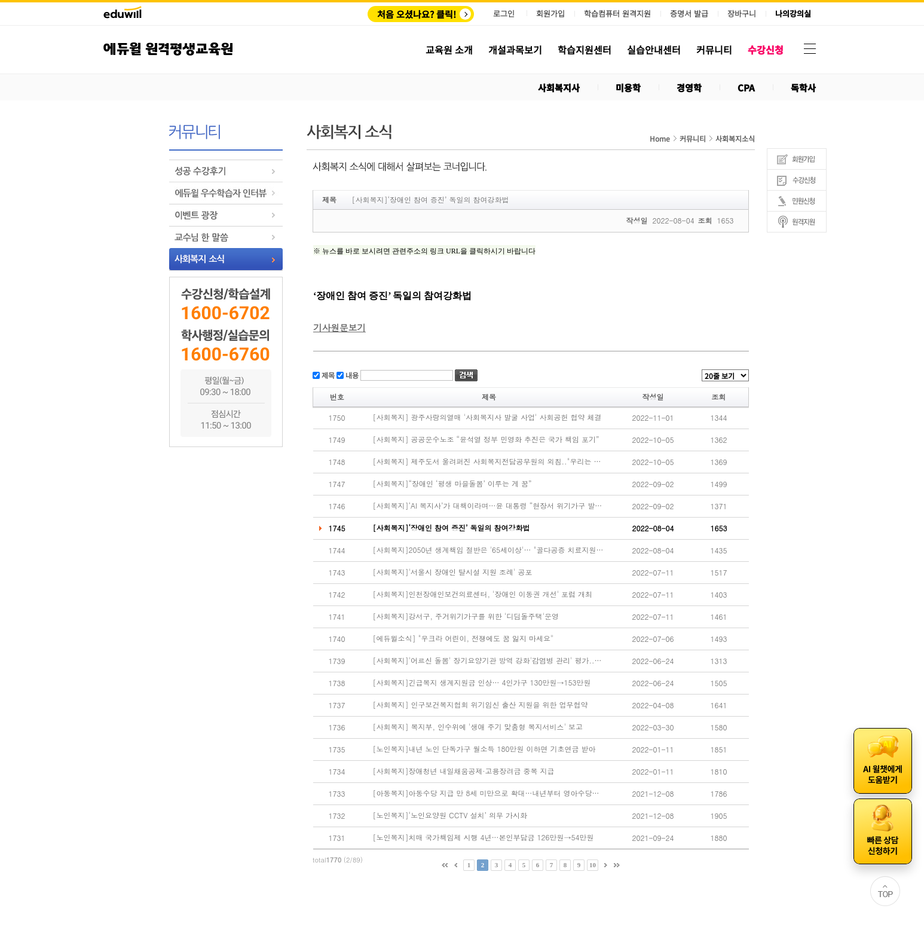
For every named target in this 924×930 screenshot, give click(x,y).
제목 (327, 374)
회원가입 (550, 13)
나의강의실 (793, 13)
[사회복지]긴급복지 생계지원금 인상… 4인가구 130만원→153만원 (482, 682)
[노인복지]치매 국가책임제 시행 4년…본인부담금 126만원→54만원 (483, 837)
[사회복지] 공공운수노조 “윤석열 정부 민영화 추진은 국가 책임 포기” (486, 439)
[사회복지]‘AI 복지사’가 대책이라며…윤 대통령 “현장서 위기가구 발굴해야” (488, 505)
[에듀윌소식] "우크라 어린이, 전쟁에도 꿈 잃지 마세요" (463, 638)
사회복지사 (559, 87)
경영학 (689, 87)
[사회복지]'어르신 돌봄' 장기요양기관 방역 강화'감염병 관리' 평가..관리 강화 (488, 660)
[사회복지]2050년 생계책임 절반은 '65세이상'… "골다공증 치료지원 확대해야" (488, 550)
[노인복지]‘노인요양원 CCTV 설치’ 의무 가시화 (450, 815)
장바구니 (741, 13)
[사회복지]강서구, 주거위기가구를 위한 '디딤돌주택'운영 (466, 616)
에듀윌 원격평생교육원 (168, 49)
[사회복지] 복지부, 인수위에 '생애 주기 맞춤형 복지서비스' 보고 (478, 727)
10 (592, 864)
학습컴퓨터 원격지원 (617, 13)
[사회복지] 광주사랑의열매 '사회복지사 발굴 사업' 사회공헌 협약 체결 (487, 417)
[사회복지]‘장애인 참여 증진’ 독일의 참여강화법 (451, 528)
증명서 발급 (689, 13)
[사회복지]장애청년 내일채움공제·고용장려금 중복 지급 (464, 771)
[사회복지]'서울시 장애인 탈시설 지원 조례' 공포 (453, 572)
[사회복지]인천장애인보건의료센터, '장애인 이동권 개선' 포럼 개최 (483, 594)
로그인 (504, 13)
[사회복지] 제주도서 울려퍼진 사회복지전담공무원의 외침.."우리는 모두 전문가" (488, 461)
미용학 (628, 87)
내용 (351, 374)
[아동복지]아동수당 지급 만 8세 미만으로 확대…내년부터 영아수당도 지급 (488, 793)
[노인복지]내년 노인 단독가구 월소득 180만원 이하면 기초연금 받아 (484, 749)
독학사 (803, 87)
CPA (746, 87)
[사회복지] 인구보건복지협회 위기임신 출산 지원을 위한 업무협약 (480, 704)
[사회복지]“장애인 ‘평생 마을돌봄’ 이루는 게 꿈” (452, 483)
